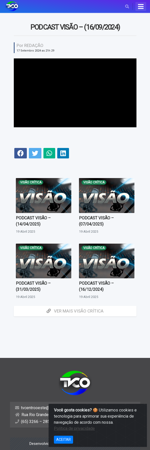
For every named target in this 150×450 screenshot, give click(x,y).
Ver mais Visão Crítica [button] (75, 311)
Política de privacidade (74, 428)
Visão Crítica (30, 182)
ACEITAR (63, 440)
